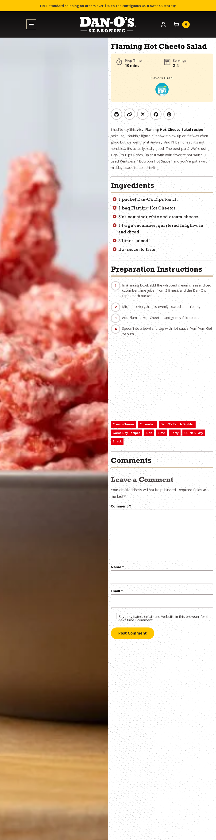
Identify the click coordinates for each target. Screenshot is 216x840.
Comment (121, 506)
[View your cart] (181, 24)
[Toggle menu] (31, 24)
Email (117, 591)
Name (117, 567)
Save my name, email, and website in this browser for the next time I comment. (165, 618)
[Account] (163, 24)
